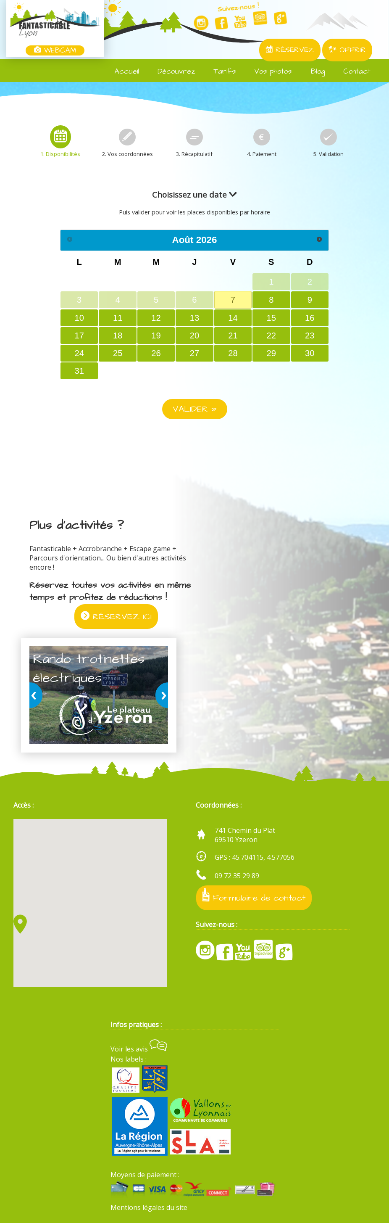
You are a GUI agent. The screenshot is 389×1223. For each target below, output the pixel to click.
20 (194, 335)
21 (232, 335)
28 (232, 353)
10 (79, 317)
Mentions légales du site (148, 1207)
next (160, 695)
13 (194, 317)
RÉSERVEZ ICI (116, 616)
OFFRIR (347, 50)
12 (155, 317)
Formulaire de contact (253, 896)
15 (271, 317)
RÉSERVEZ (289, 50)
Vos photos (268, 71)
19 (155, 335)
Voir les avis (138, 1049)
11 (117, 317)
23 (309, 335)
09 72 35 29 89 (237, 875)
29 (271, 353)
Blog (312, 71)
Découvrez (171, 71)
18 (117, 335)
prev (37, 695)
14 (232, 317)
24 (79, 353)
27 (194, 353)
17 (79, 335)
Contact (352, 71)
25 (117, 353)
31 (79, 370)
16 (309, 317)
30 (309, 353)
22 (271, 335)
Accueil (122, 71)
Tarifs (219, 71)
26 (155, 353)
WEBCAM (55, 50)
